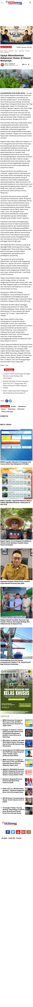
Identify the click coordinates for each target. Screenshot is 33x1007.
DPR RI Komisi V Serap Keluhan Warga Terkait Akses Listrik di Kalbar (13, 800)
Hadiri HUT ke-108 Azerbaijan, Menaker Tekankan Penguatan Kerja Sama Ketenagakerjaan (13, 790)
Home (1, 50)
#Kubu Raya (11, 409)
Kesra (16, 50)
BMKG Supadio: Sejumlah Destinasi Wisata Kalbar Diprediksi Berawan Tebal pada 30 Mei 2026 (16, 502)
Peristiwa (27, 50)
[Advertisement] (16, 13)
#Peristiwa (21, 409)
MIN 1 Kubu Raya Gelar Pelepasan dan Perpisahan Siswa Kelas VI (15, 392)
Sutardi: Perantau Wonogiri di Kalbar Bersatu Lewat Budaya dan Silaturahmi (16, 376)
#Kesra (3, 409)
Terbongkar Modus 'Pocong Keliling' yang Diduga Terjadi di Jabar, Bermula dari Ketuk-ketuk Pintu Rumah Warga (13, 810)
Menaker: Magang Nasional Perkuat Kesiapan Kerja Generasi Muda (12, 781)
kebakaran (11, 50)
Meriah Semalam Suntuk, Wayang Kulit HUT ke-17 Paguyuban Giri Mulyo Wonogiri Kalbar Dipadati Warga (15, 384)
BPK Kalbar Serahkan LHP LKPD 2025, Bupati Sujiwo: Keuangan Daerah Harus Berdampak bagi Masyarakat (13, 743)
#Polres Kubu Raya (7, 411)
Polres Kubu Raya (4, 52)
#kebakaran (22, 406)
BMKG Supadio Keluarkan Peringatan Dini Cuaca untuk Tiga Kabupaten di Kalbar (15, 463)
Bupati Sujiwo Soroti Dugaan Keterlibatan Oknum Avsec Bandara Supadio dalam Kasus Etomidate (15, 543)
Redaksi (4, 838)
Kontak (18, 838)
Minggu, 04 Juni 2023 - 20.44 (11, 65)
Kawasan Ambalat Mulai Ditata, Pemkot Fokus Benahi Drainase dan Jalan (15, 582)
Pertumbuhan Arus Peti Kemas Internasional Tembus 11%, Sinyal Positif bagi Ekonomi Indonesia (15, 662)
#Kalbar (13, 406)
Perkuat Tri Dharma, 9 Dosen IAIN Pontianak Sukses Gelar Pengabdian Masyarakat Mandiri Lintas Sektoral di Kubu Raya (13, 733)
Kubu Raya (21, 50)
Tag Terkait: (5, 406)
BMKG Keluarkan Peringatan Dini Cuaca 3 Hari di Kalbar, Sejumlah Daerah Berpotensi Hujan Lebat (13, 722)
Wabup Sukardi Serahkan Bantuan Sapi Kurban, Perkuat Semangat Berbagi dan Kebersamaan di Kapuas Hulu (15, 622)
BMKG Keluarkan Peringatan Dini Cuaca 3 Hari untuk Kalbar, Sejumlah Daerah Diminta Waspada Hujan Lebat (13, 762)
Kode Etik (12, 838)
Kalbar (6, 50)
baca (24, 64)
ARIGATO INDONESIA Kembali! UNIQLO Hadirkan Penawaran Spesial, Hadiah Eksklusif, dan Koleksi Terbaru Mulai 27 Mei (13, 772)
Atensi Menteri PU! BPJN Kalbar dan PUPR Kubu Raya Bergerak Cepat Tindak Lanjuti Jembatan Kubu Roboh (14, 752)
